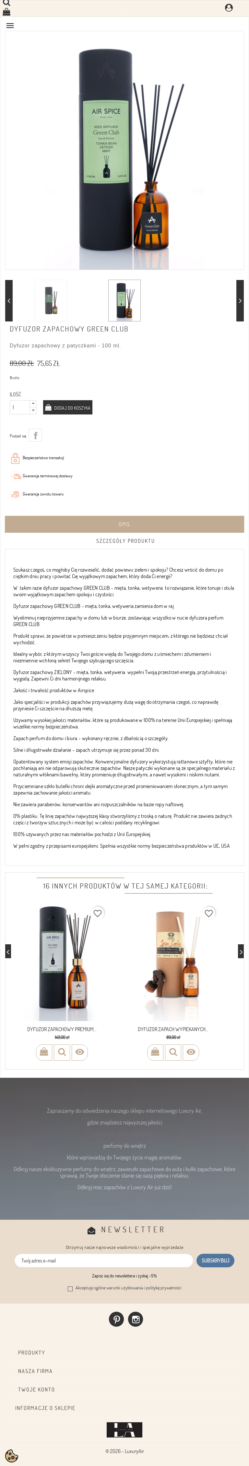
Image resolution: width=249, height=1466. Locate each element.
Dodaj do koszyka (71, 408)
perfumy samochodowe (124, 1133)
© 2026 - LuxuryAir (124, 1451)
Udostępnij (35, 435)
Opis (124, 524)
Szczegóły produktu (125, 541)
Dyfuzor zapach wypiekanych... (173, 1029)
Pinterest (116, 1319)
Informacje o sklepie (45, 1408)
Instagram (135, 1319)
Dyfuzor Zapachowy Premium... (62, 1029)
